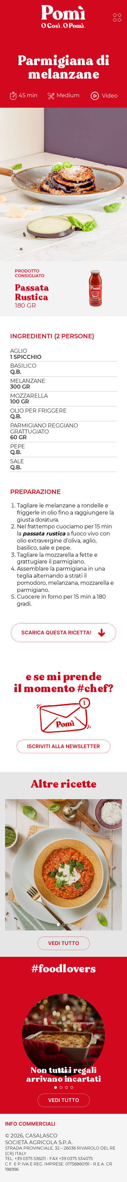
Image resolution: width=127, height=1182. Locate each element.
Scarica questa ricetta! (56, 632)
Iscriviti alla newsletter (63, 746)
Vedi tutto (63, 943)
